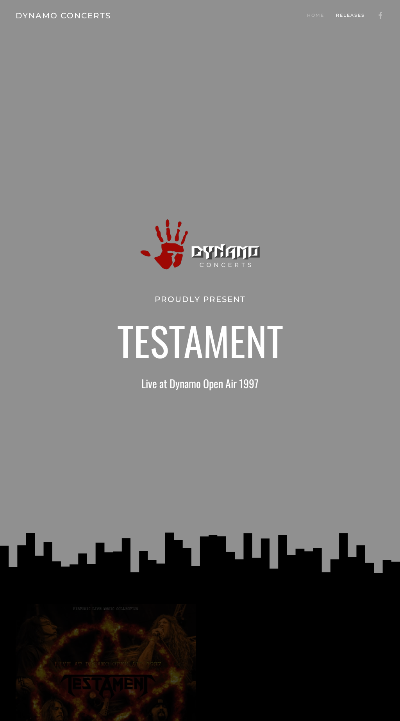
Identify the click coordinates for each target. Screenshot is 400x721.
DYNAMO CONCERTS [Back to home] (63, 15)
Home (315, 15)
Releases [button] (350, 15)
